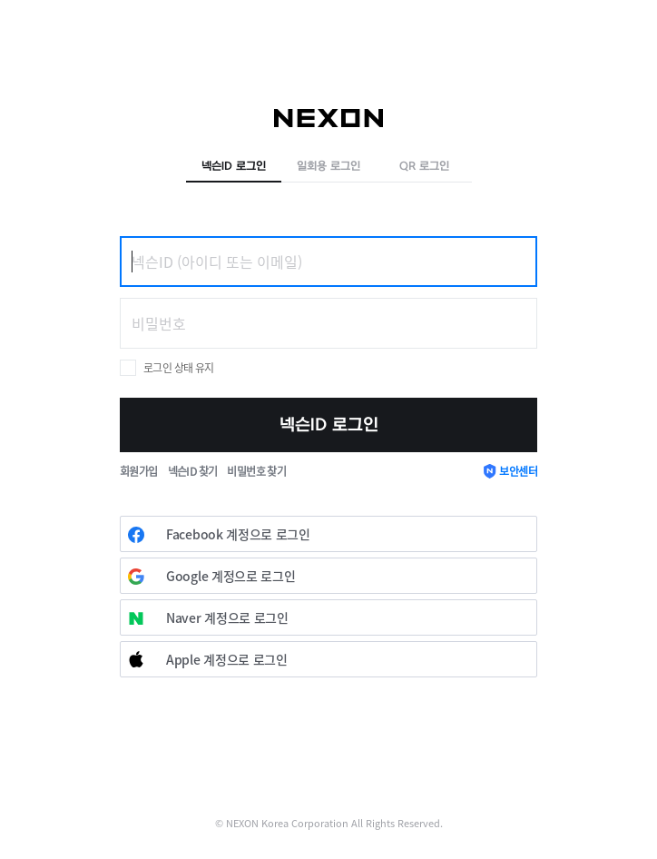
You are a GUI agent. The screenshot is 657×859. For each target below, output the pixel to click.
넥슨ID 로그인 (233, 166)
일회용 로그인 (328, 166)
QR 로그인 (424, 166)
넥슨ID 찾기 (193, 471)
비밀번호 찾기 (256, 471)
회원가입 (139, 471)
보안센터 (518, 471)
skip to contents (0, 0)
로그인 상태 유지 (178, 367)
